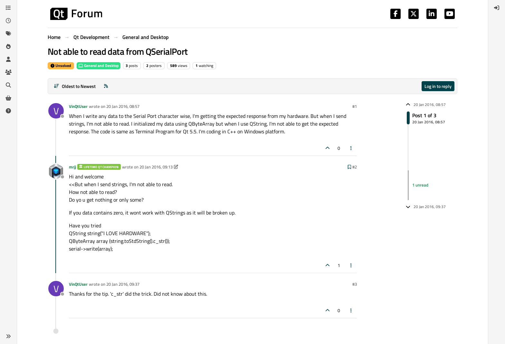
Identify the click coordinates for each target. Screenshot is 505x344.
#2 (354, 167)
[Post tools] (351, 148)
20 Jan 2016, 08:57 (122, 106)
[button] (8, 336)
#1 (354, 106)
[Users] (8, 59)
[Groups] (8, 72)
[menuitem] (496, 8)
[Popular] (8, 46)
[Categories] (8, 8)
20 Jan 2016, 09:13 (156, 167)
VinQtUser (78, 106)
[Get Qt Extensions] (8, 98)
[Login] (496, 8)
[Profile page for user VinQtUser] (56, 111)
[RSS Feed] (106, 86)
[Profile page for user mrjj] (56, 171)
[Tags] (8, 33)
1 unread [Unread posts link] (420, 185)
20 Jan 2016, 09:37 (122, 284)
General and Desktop (98, 65)
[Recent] (8, 20)
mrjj (72, 167)
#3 (354, 284)
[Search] (8, 85)
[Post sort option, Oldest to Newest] (75, 86)
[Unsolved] (8, 111)
